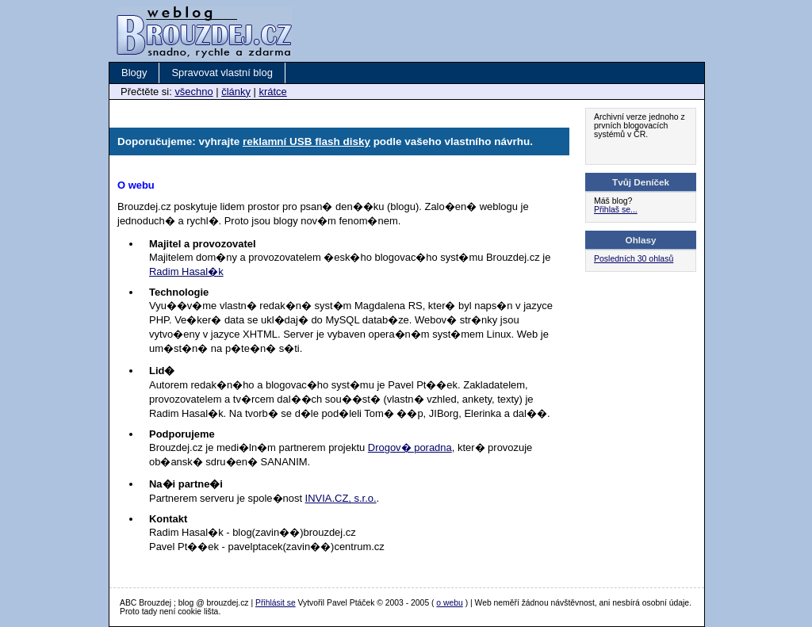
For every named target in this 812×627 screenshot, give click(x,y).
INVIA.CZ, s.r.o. (341, 498)
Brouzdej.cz (181, 19)
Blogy (134, 72)
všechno (193, 91)
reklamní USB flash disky (306, 141)
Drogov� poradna (410, 447)
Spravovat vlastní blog (221, 72)
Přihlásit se (275, 602)
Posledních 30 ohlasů (633, 258)
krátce (272, 91)
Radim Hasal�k (186, 271)
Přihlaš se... (616, 209)
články (236, 91)
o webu (449, 602)
